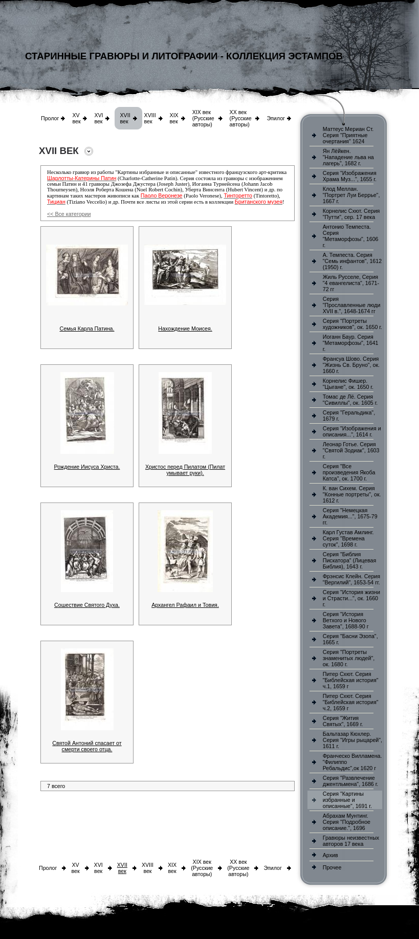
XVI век (98, 118)
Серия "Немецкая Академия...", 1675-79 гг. (350, 516)
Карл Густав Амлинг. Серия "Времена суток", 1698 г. (348, 538)
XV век (76, 118)
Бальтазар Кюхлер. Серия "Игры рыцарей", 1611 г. (352, 740)
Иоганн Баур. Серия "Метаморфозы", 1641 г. (351, 343)
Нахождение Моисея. (185, 328)
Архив (330, 855)
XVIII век (150, 118)
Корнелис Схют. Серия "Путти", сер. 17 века (351, 214)
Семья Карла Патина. (87, 328)
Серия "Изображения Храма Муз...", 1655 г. (350, 176)
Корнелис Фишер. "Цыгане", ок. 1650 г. (348, 384)
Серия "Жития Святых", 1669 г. (343, 721)
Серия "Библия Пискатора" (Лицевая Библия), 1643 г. (349, 560)
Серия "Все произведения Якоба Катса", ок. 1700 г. (349, 472)
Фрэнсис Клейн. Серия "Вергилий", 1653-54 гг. (351, 579)
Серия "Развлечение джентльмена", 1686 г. (351, 781)
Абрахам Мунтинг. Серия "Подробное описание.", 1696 (346, 822)
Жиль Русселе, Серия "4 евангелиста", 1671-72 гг (351, 283)
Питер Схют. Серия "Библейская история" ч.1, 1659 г (351, 680)
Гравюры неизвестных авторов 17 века (351, 841)
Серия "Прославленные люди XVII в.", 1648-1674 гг (352, 305)
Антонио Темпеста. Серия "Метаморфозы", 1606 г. (351, 236)
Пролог (50, 118)
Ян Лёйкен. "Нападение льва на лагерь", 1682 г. (348, 157)
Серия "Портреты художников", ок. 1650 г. (352, 324)
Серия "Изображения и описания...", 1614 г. (352, 431)
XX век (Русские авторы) (241, 118)
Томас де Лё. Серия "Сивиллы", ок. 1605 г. (350, 400)
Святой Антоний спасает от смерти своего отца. (86, 746)
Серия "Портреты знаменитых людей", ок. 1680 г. (348, 658)
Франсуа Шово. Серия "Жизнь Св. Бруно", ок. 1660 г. (351, 365)
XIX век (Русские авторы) (203, 118)
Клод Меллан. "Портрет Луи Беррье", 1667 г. (351, 195)
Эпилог (276, 118)
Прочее (332, 867)
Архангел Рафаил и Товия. (185, 605)
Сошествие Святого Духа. (87, 605)
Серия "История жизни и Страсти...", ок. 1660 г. (351, 598)
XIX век (174, 118)
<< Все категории (69, 214)
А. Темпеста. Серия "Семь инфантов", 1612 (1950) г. (352, 261)
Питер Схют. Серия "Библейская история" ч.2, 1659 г (351, 702)
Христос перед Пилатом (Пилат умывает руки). (185, 470)
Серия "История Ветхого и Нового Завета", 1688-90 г (346, 620)
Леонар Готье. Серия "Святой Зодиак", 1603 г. (351, 450)
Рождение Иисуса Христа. (87, 467)
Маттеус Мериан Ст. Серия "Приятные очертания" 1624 (348, 135)
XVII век (125, 118)
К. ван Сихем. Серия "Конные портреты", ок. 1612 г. (352, 494)
